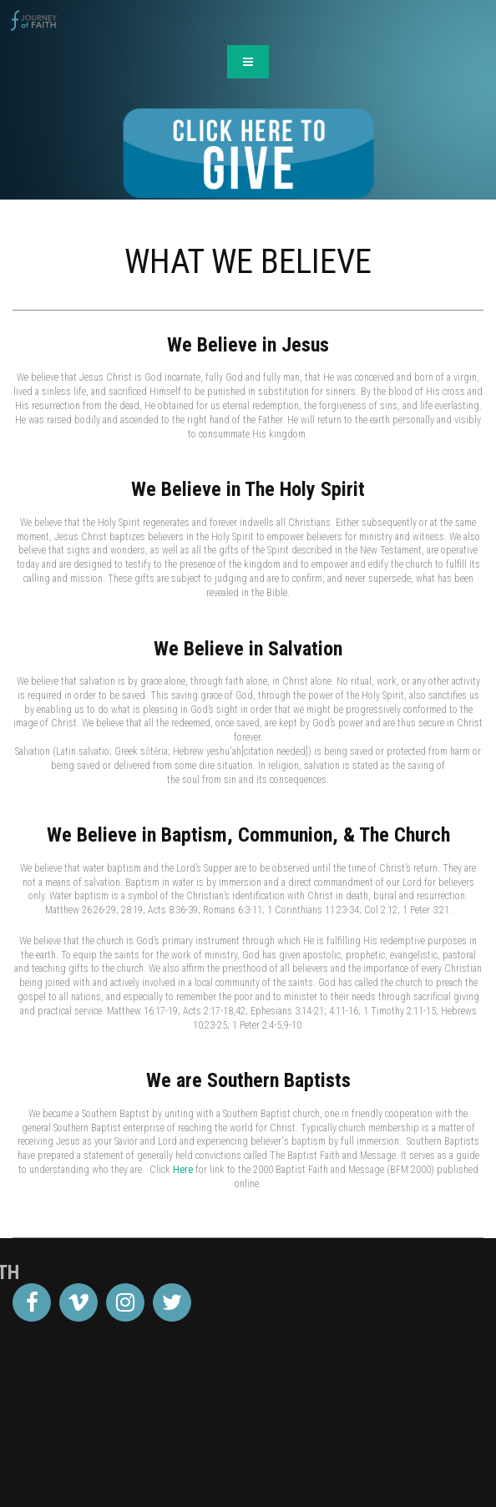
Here (183, 1170)
